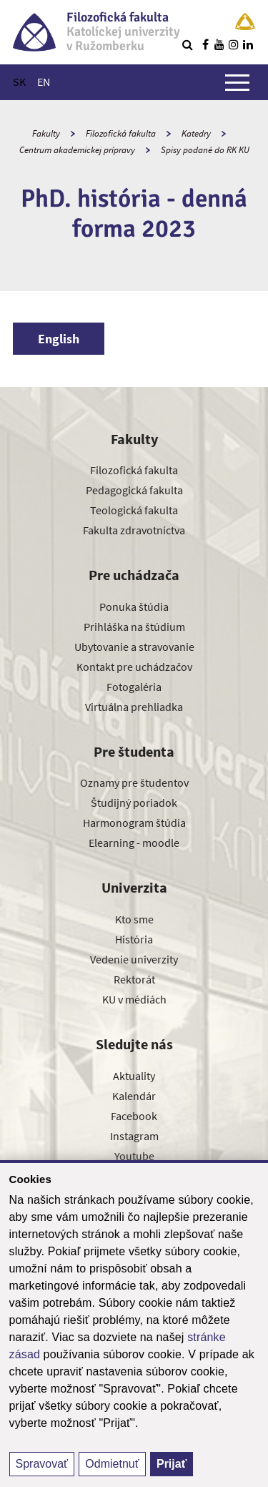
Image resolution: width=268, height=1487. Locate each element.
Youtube (134, 1156)
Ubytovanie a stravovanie (134, 646)
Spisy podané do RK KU (205, 150)
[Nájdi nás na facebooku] (205, 44)
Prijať (172, 1464)
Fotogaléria (134, 686)
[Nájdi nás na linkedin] (248, 44)
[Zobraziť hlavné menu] (237, 82)
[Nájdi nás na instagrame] (234, 44)
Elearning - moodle (134, 842)
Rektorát (134, 979)
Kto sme (134, 919)
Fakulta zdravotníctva (134, 530)
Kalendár (134, 1096)
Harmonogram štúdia (134, 822)
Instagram (134, 1136)
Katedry (196, 133)
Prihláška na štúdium (134, 626)
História (134, 939)
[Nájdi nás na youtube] (219, 44)
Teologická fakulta (134, 510)
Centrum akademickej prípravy (77, 150)
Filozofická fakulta (121, 133)
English (58, 338)
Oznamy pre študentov (134, 782)
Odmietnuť (112, 1464)
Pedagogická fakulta (134, 490)
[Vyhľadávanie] (187, 44)
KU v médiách (134, 999)
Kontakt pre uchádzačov (134, 666)
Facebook (134, 1116)
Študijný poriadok (134, 802)
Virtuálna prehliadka (134, 707)
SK (19, 81)
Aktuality (134, 1076)
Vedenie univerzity (134, 959)
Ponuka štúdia (134, 606)
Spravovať (42, 1464)
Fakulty (46, 133)
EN (43, 81)
